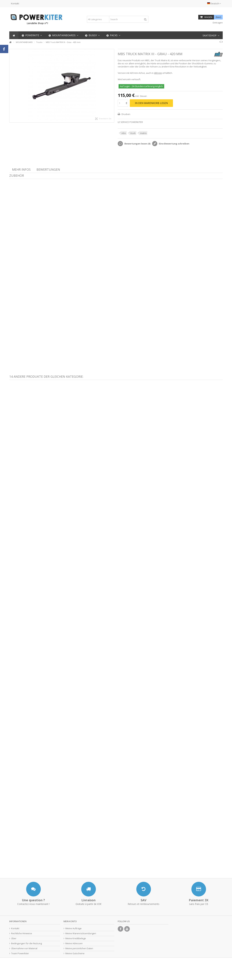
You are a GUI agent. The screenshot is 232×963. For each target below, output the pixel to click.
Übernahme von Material (24, 948)
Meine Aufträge (73, 928)
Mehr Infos (21, 169)
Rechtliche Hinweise (21, 933)
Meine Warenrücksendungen (80, 933)
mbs (124, 133)
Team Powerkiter (20, 953)
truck (133, 133)
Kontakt (15, 3)
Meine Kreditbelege (75, 938)
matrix (143, 133)
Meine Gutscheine (75, 953)
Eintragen (217, 22)
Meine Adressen (74, 943)
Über (13, 938)
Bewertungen (48, 169)
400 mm (158, 72)
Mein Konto (70, 921)
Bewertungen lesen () (137, 143)
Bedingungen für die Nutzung (26, 943)
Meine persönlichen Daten (79, 948)
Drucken (125, 114)
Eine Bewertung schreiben (173, 143)
